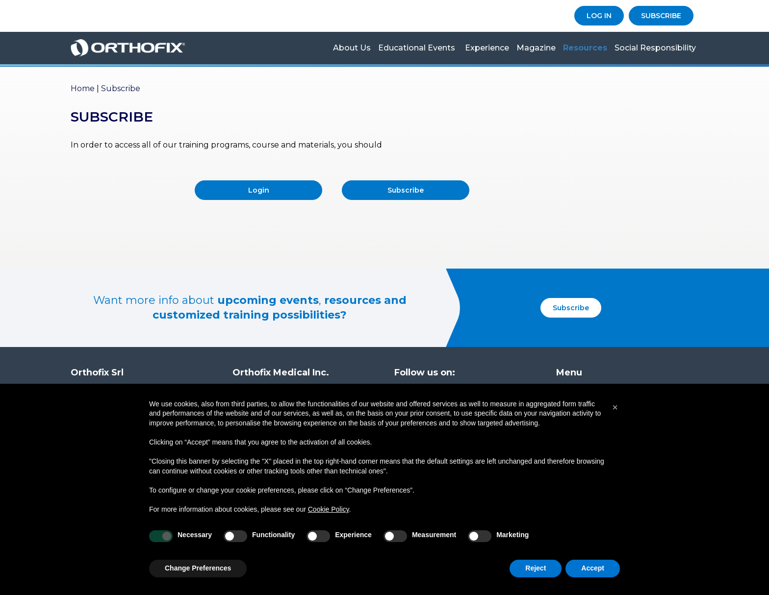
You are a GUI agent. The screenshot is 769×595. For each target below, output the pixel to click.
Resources (585, 47)
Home (83, 88)
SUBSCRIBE (661, 15)
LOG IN (599, 15)
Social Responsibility (655, 47)
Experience (487, 47)
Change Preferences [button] (198, 568)
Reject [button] (535, 568)
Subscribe (405, 190)
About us (352, 47)
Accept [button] (592, 568)
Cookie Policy (328, 509)
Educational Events (416, 47)
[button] (615, 407)
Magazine (536, 47)
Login (258, 190)
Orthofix (142, 48)
